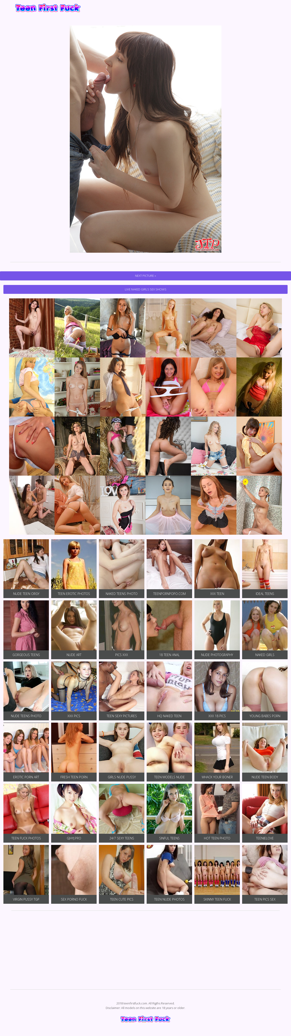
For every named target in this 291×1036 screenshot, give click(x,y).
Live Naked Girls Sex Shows (145, 289)
